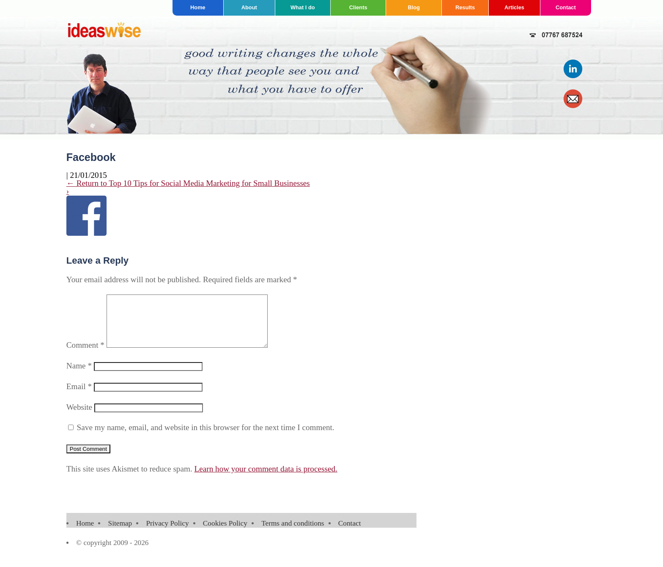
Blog (413, 7)
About (249, 7)
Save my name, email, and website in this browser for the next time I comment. (205, 437)
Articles (514, 7)
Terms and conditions (292, 533)
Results (465, 7)
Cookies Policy (225, 533)
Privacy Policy (167, 533)
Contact (566, 7)
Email (79, 396)
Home (197, 7)
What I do (302, 7)
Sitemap (120, 533)
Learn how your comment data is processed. (266, 478)
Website (79, 417)
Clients (358, 7)
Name (79, 375)
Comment (85, 355)
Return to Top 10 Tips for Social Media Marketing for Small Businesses (188, 183)
